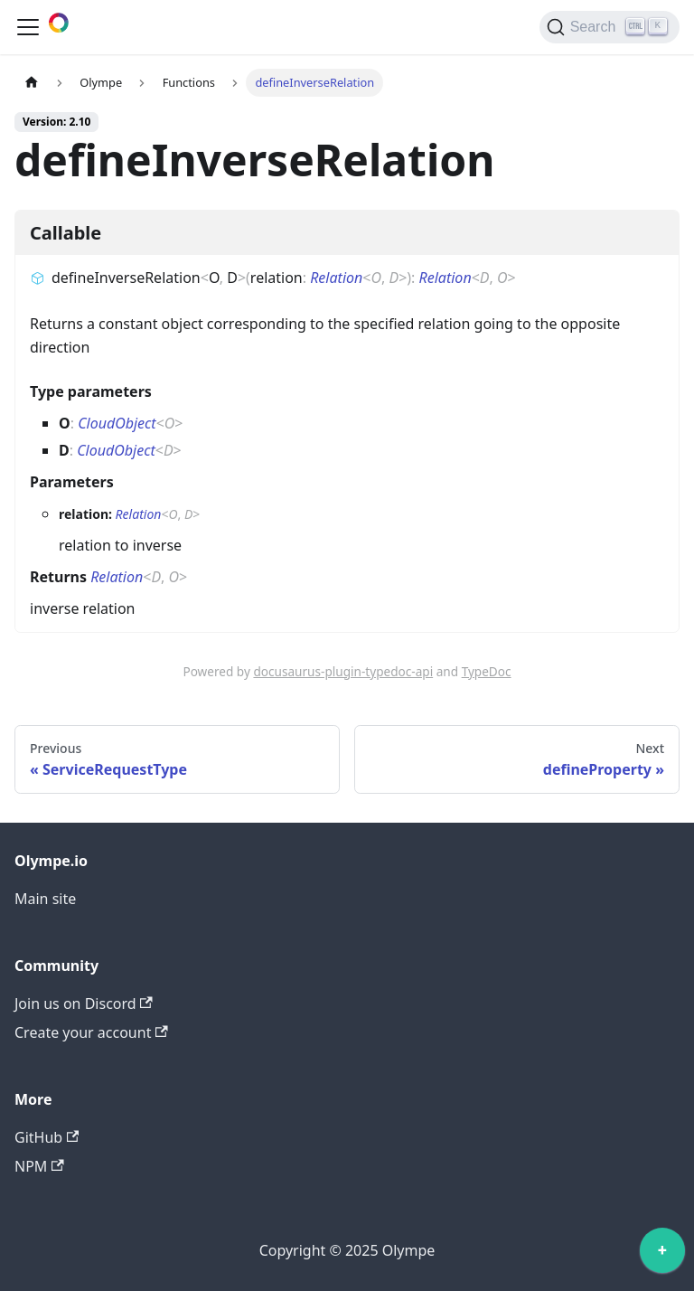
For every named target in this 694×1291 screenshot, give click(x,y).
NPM (39, 1166)
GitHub (46, 1137)
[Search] (609, 27)
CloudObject (117, 423)
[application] (662, 1255)
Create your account (91, 1032)
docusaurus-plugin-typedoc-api (343, 671)
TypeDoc (486, 671)
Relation (336, 277)
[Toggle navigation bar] (28, 27)
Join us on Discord (83, 1003)
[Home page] (31, 83)
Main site (45, 899)
